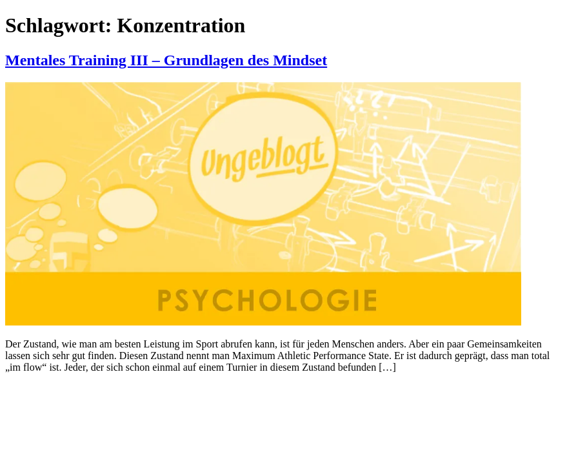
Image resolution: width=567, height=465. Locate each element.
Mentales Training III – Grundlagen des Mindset (166, 60)
